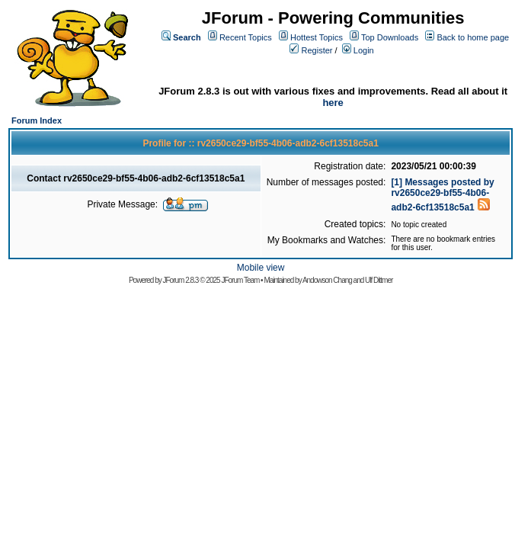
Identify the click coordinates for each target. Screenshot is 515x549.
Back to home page (473, 37)
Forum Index (36, 120)
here (332, 102)
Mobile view (261, 267)
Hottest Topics (316, 37)
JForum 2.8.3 (181, 280)
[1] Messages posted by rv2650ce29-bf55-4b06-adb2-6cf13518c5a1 (442, 195)
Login (363, 50)
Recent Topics (245, 37)
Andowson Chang (327, 280)
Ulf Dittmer (378, 280)
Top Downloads (389, 37)
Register (317, 50)
